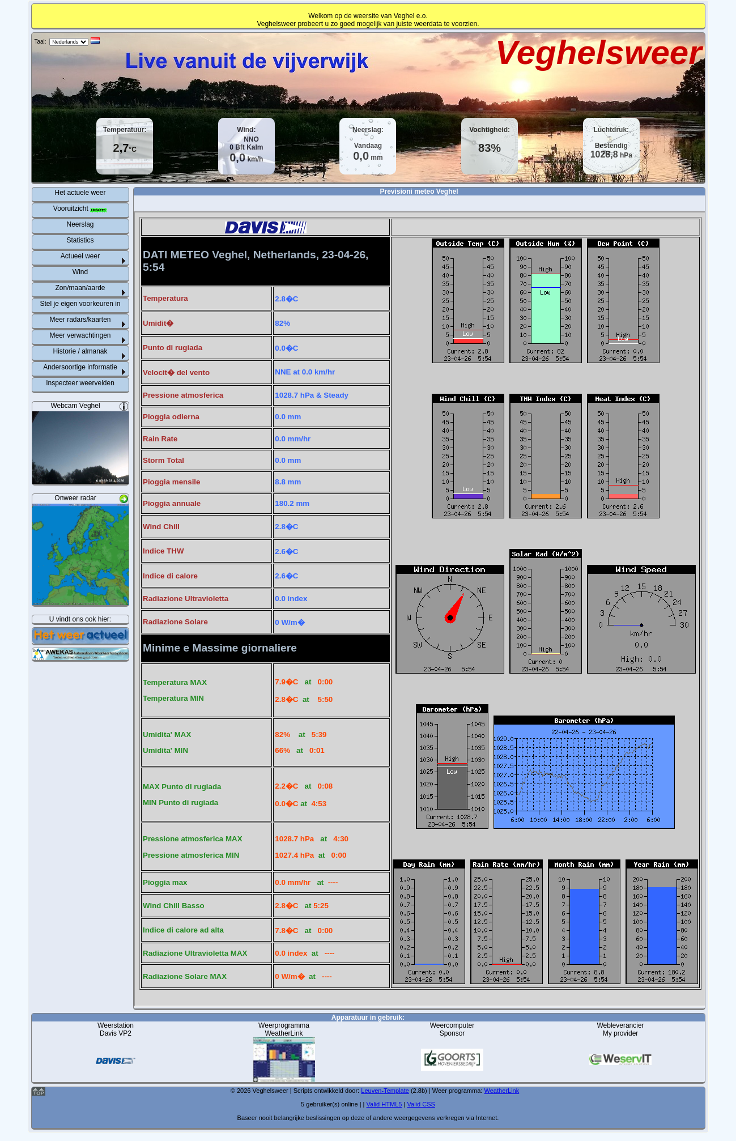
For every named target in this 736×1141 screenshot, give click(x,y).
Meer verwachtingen (79, 335)
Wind (80, 272)
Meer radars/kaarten (79, 319)
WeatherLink (502, 1090)
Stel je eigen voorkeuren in (80, 304)
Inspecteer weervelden (80, 383)
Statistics (79, 240)
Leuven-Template (385, 1090)
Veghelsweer (598, 52)
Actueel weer (80, 256)
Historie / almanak (80, 351)
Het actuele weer (79, 193)
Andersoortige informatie (80, 367)
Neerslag (79, 224)
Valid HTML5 (384, 1104)
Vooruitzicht (80, 208)
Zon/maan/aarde (80, 288)
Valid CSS (421, 1104)
